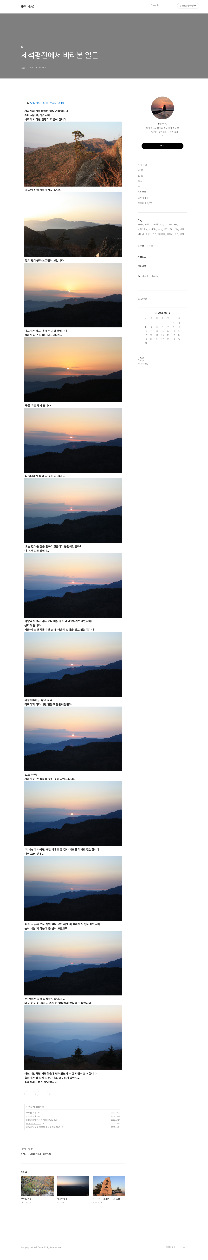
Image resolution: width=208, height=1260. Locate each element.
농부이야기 (143, 197)
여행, (147, 224)
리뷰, (177, 229)
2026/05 (162, 313)
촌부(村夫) (27, 6)
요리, (171, 229)
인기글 (150, 246)
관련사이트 (170, 1247)
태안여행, (154, 224)
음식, (166, 229)
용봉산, (141, 224)
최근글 (141, 246)
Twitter (155, 276)
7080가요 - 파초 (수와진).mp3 (47, 102)
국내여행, (169, 224)
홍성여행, (162, 234)
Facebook (143, 276)
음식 (140, 181)
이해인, (149, 234)
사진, (177, 234)
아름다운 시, (143, 229)
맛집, (155, 234)
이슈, (162, 224)
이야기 (142, 164)
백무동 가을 (31, 1113)
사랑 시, (141, 234)
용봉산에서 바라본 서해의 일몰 (39, 1120)
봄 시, (160, 229)
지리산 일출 (31, 1116)
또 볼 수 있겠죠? (33, 1123)
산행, (182, 229)
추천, (182, 234)
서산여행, (153, 229)
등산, (176, 224)
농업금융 (142, 192)
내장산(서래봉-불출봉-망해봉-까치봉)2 (43, 1127)
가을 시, (170, 234)
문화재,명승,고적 (145, 203)
